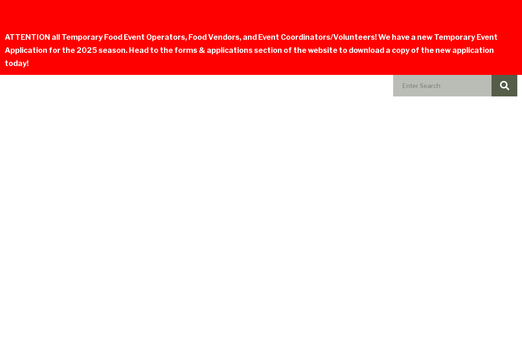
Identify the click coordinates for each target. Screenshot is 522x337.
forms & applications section (228, 50)
